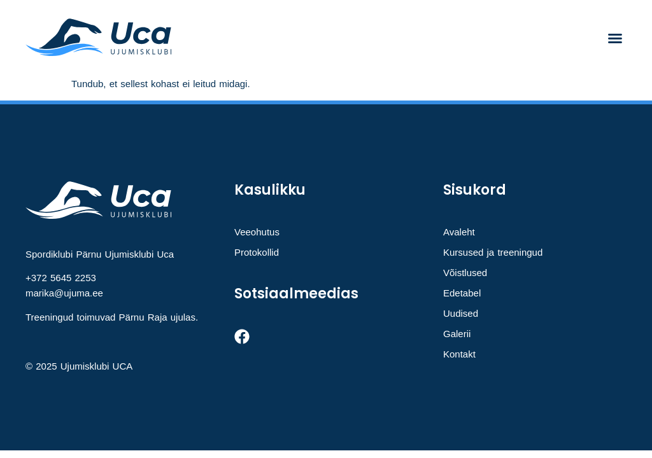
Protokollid (256, 252)
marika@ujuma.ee (64, 293)
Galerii (457, 333)
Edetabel (462, 293)
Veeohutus (257, 231)
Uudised (460, 313)
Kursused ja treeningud (492, 252)
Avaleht (459, 231)
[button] (615, 38)
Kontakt (459, 354)
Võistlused (465, 272)
